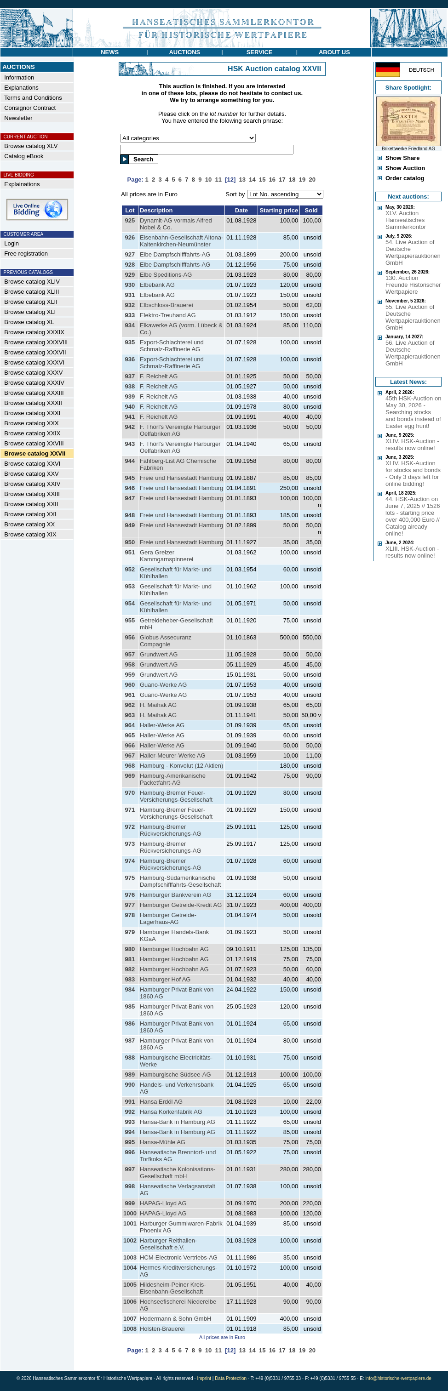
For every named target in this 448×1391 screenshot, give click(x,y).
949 (130, 525)
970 (130, 792)
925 (130, 220)
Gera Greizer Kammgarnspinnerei (166, 556)
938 (130, 386)
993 (130, 1121)
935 (130, 342)
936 (130, 359)
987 (130, 1040)
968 (130, 765)
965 (130, 735)
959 (130, 674)
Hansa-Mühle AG (162, 1142)
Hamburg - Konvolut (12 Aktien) (181, 765)
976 (130, 894)
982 (130, 969)
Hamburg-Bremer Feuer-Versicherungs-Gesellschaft (176, 796)
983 (130, 979)
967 (130, 755)
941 (130, 416)
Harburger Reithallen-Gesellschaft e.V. (168, 1244)
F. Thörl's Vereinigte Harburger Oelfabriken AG (180, 430)
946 (130, 488)
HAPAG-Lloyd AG (163, 1203)
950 (130, 542)
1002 (130, 1240)
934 (130, 325)
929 (130, 274)
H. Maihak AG (158, 704)
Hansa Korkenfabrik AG (171, 1111)
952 (130, 569)
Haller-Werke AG (162, 725)
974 (130, 860)
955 (130, 620)
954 (130, 603)
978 (130, 915)
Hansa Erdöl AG (161, 1101)
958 (130, 664)
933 (130, 315)
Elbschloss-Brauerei (166, 305)
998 (130, 1186)
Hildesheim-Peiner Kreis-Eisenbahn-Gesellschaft (173, 1288)
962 (130, 704)
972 (130, 826)
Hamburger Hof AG (165, 979)
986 (130, 1023)
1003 (130, 1257)
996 (130, 1152)
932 (130, 305)
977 (130, 904)
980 (130, 949)
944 (130, 460)
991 (130, 1101)
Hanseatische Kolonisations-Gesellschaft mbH (177, 1173)
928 (130, 264)
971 (130, 809)
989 (130, 1074)
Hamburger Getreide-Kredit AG (181, 904)
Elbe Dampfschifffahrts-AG (175, 254)
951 (130, 552)
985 (130, 1006)
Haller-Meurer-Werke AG (173, 755)
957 (130, 654)
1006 (130, 1301)
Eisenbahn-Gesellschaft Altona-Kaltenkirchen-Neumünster (181, 241)
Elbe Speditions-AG (166, 274)
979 (130, 932)
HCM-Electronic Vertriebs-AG (179, 1257)
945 (130, 477)
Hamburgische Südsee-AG (175, 1074)
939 (130, 396)
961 (130, 694)
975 (130, 877)
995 (130, 1142)
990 (130, 1084)
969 (130, 775)
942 (130, 426)
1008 (130, 1328)
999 (130, 1203)
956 (130, 637)
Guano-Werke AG (163, 684)
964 (130, 725)
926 (130, 237)
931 (130, 294)
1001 (130, 1223)
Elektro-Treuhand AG (168, 315)
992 (130, 1111)
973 (130, 843)
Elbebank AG (157, 284)
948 (130, 515)
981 (130, 959)
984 (130, 989)
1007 (130, 1318)
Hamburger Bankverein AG (175, 894)
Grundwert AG (159, 654)
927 (130, 254)
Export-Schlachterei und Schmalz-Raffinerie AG (172, 346)
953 (130, 586)
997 (130, 1169)
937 (130, 376)
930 (130, 284)
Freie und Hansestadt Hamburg (181, 477)
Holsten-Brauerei (162, 1328)
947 (130, 498)
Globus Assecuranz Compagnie (165, 641)
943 (130, 443)
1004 (130, 1267)
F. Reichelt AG (159, 376)
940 (130, 406)
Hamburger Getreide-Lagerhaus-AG (168, 918)
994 (130, 1132)
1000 (130, 1213)
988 (130, 1057)
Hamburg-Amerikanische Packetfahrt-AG (173, 779)
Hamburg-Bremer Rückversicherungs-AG (170, 830)
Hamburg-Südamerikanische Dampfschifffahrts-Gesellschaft (180, 881)
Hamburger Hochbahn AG (174, 949)
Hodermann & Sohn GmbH (175, 1318)
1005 (130, 1284)
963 (130, 715)
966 (130, 745)
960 (130, 684)
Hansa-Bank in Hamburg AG (177, 1121)
